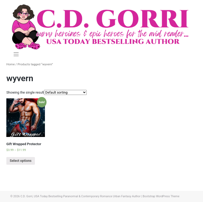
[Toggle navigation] (16, 54)
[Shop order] (65, 92)
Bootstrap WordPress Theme (161, 196)
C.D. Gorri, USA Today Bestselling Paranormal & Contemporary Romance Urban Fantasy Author (80, 196)
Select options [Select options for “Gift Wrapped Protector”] (20, 161)
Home (10, 64)
